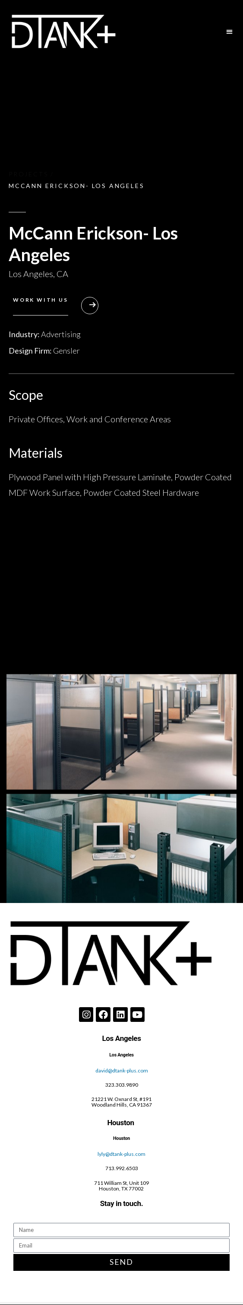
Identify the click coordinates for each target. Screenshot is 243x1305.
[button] (230, 31)
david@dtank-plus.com (121, 1070)
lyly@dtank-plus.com (121, 1154)
